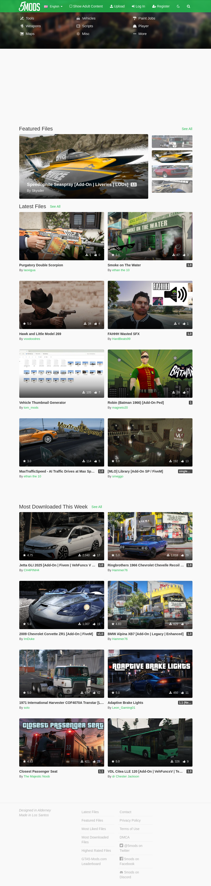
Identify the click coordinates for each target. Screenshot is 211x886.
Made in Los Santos (34, 815)
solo (27, 707)
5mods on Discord (129, 874)
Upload (117, 6)
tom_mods (31, 407)
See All (187, 129)
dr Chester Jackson (125, 776)
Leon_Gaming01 (123, 707)
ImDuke (29, 639)
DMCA (124, 837)
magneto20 (120, 407)
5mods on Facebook (129, 861)
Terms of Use (129, 829)
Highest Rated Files (96, 850)
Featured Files (92, 820)
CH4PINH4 (31, 570)
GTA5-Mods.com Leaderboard (94, 861)
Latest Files (90, 812)
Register (161, 6)
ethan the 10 (120, 270)
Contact (125, 812)
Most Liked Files (94, 829)
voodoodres (32, 339)
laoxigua (29, 270)
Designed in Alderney (35, 810)
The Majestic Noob (37, 776)
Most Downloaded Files (95, 839)
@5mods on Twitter (131, 848)
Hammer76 (120, 570)
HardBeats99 (121, 339)
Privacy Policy (130, 820)
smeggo (117, 476)
